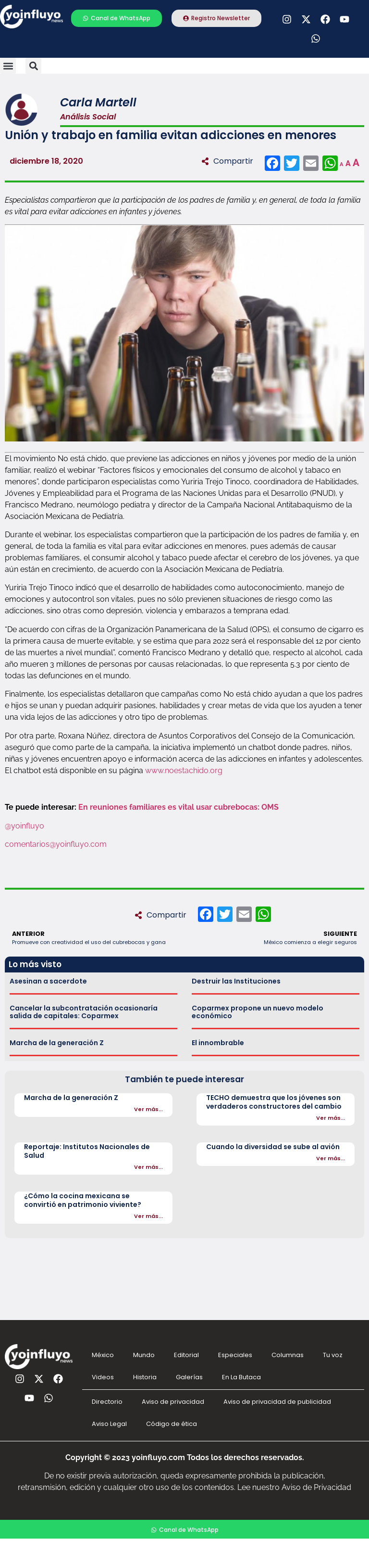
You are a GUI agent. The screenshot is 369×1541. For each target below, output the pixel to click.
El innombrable (218, 1043)
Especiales (235, 1355)
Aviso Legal (109, 1423)
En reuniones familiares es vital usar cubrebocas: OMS (178, 807)
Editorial (186, 1355)
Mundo (144, 1355)
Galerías (189, 1377)
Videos (103, 1377)
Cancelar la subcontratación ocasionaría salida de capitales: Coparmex (84, 1012)
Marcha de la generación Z (57, 1043)
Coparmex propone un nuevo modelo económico (257, 1012)
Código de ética (171, 1423)
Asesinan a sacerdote (48, 981)
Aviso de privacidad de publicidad (277, 1401)
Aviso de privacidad (173, 1401)
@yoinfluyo (25, 825)
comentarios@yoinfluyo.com (56, 844)
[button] (8, 66)
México (103, 1355)
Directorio (107, 1401)
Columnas (287, 1355)
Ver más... (148, 1109)
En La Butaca (241, 1377)
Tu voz (333, 1355)
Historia (145, 1377)
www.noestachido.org (183, 770)
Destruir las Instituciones (236, 981)
